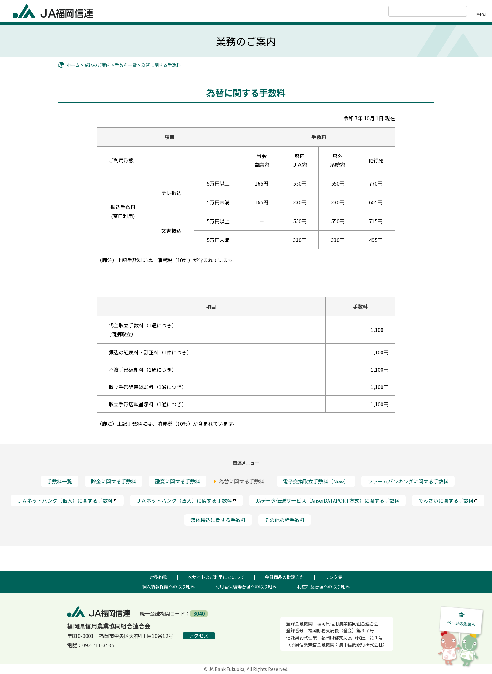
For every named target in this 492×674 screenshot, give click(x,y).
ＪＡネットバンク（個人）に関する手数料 (67, 500)
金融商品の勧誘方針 (284, 577)
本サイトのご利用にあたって (216, 577)
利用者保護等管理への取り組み (246, 586)
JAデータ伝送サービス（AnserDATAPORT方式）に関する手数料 (327, 500)
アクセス (199, 635)
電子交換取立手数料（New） (316, 481)
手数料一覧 (126, 65)
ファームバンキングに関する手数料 (408, 481)
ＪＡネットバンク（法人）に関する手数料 (186, 500)
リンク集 (333, 577)
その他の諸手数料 (285, 519)
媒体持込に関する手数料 (218, 519)
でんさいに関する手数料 (448, 500)
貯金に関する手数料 (113, 481)
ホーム (73, 65)
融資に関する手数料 (177, 481)
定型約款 (158, 577)
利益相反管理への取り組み (323, 586)
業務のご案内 (97, 65)
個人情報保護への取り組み (168, 586)
